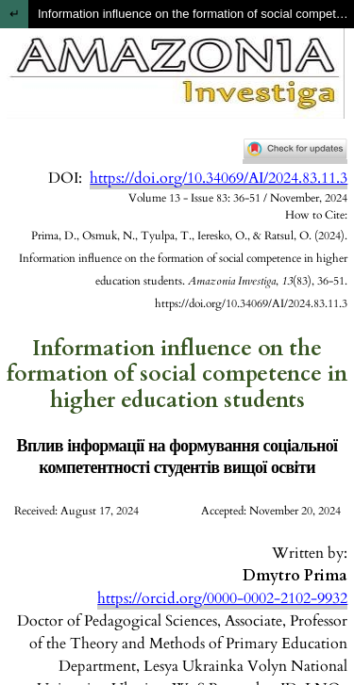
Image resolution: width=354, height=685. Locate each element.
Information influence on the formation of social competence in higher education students (196, 14)
